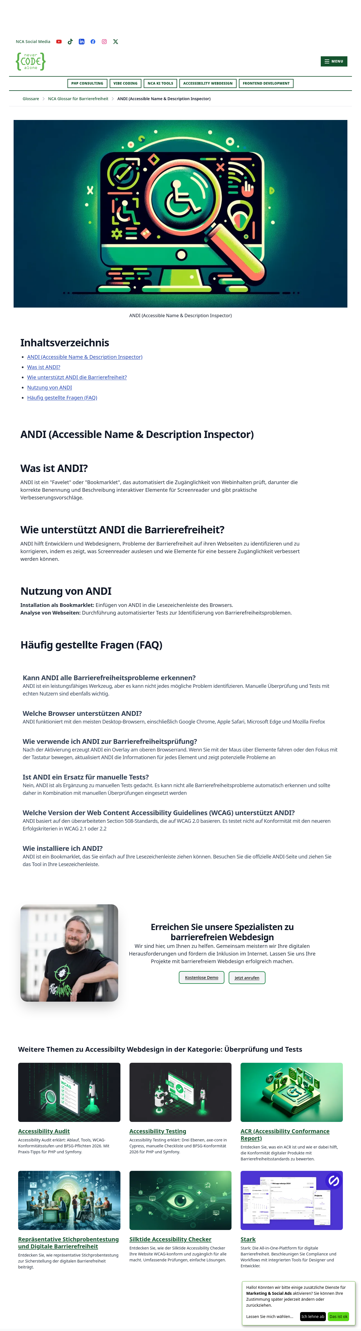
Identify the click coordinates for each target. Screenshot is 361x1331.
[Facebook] (93, 41)
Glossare (31, 98)
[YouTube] (59, 41)
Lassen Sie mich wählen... (269, 1316)
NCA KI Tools (160, 83)
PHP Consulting (87, 83)
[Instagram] (104, 41)
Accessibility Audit (44, 1131)
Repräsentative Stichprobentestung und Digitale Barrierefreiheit (68, 1242)
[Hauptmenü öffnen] (334, 61)
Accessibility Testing (157, 1131)
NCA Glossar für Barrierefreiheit (78, 98)
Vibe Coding (126, 83)
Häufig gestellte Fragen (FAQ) (62, 397)
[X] (115, 41)
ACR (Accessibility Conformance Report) (285, 1134)
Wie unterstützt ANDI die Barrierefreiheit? (77, 377)
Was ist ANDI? (43, 367)
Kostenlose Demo (201, 977)
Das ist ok (338, 1316)
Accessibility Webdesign (208, 83)
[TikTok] (70, 41)
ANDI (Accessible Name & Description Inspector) (85, 356)
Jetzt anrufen (247, 977)
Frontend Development (266, 83)
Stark (248, 1239)
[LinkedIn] (81, 41)
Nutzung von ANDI (49, 387)
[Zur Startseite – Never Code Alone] (30, 61)
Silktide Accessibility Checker (170, 1239)
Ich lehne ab (312, 1316)
